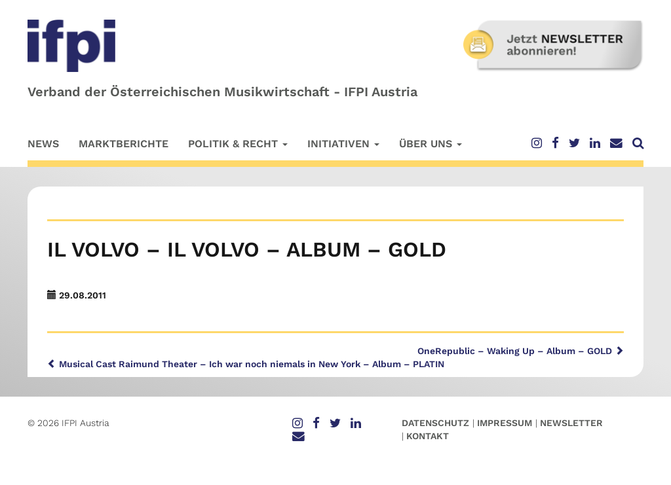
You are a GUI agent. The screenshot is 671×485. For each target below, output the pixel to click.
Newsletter (571, 423)
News (43, 143)
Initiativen (343, 143)
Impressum (504, 423)
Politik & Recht (238, 143)
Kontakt (427, 436)
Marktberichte (123, 143)
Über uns (430, 143)
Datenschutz (435, 423)
